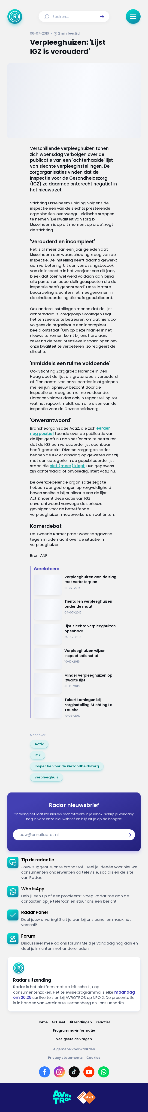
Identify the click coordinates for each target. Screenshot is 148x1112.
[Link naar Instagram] (59, 1071)
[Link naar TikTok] (74, 1071)
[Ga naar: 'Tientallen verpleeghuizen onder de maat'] (76, 609)
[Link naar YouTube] (88, 1071)
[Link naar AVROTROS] (61, 1097)
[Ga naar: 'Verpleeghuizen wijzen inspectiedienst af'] (76, 658)
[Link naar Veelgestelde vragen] (74, 1039)
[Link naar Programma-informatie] (74, 1030)
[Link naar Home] (42, 1022)
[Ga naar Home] (14, 16)
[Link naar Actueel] (58, 1022)
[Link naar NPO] (86, 1097)
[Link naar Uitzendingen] (80, 1022)
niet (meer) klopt (67, 466)
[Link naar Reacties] (103, 1022)
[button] (102, 16)
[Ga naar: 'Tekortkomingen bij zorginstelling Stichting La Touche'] (76, 707)
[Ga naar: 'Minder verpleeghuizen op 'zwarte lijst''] (76, 683)
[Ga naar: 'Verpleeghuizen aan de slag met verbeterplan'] (76, 585)
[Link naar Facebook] (44, 1071)
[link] (39, 744)
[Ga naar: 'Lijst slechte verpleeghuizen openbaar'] (76, 634)
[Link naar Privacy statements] (65, 1057)
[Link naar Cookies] (93, 1057)
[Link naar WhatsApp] (103, 1071)
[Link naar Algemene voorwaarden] (74, 1049)
